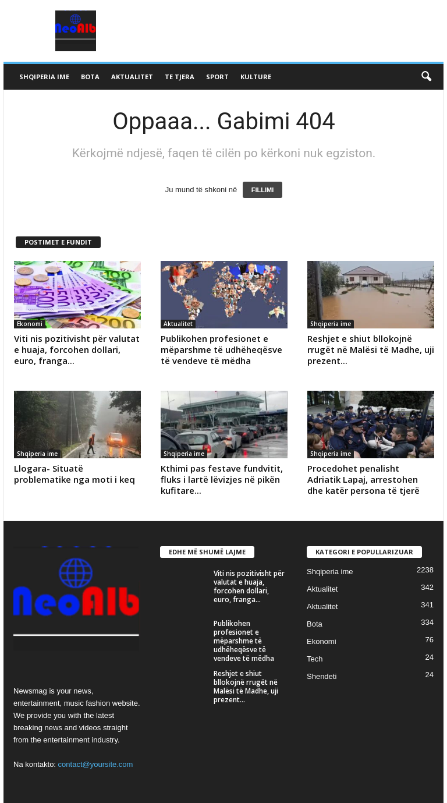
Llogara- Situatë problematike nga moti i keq (74, 473)
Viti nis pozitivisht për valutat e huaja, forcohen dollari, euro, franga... (77, 349)
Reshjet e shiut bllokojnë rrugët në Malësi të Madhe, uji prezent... (370, 349)
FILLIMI (262, 189)
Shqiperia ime (44, 76)
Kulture (255, 76)
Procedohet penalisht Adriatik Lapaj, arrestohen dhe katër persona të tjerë (363, 479)
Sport (217, 76)
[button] (426, 77)
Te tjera (179, 76)
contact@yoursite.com (95, 764)
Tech (314, 659)
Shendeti (321, 676)
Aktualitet (132, 76)
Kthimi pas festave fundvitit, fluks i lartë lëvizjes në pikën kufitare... (222, 479)
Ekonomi (29, 324)
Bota (90, 76)
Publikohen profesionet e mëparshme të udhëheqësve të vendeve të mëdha (221, 349)
